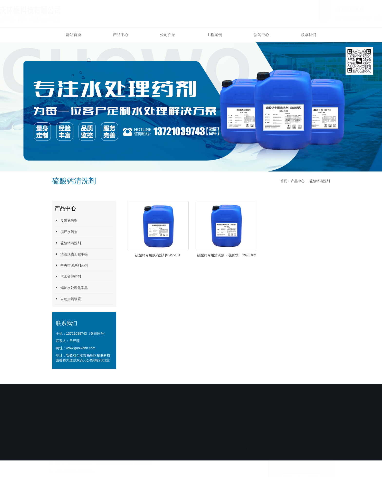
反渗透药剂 (66, 220)
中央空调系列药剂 (71, 265)
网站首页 (73, 35)
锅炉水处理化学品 (71, 288)
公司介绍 (167, 35)
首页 (283, 181)
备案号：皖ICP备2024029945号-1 (161, 430)
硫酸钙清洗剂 (319, 181)
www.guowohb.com (81, 348)
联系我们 (308, 35)
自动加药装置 (68, 299)
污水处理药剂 (68, 276)
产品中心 (120, 35)
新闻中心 (261, 35)
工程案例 (214, 35)
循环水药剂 (66, 232)
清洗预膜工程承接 (71, 254)
